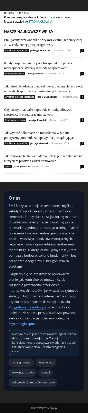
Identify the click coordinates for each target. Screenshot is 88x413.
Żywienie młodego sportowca (19, 96)
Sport (8, 166)
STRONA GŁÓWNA (40, 21)
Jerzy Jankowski (39, 143)
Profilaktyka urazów (15, 120)
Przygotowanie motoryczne (29, 307)
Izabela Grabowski (47, 96)
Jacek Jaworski (35, 73)
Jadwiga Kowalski (40, 50)
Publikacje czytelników (16, 50)
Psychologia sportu (14, 73)
